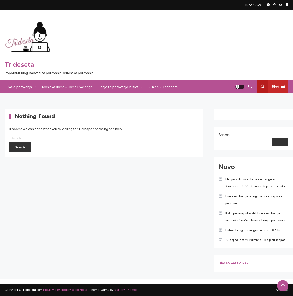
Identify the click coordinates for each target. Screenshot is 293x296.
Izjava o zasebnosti (233, 262)
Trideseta (19, 64)
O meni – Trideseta (163, 87)
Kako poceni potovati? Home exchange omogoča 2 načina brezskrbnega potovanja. (255, 216)
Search (224, 135)
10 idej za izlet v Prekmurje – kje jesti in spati (255, 240)
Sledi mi (271, 86)
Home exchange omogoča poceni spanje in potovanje (255, 199)
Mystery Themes (125, 289)
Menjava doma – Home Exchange (67, 87)
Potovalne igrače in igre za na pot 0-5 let (253, 230)
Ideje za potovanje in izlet (119, 87)
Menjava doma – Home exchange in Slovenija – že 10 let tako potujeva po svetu (255, 182)
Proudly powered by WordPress (65, 289)
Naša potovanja (20, 87)
